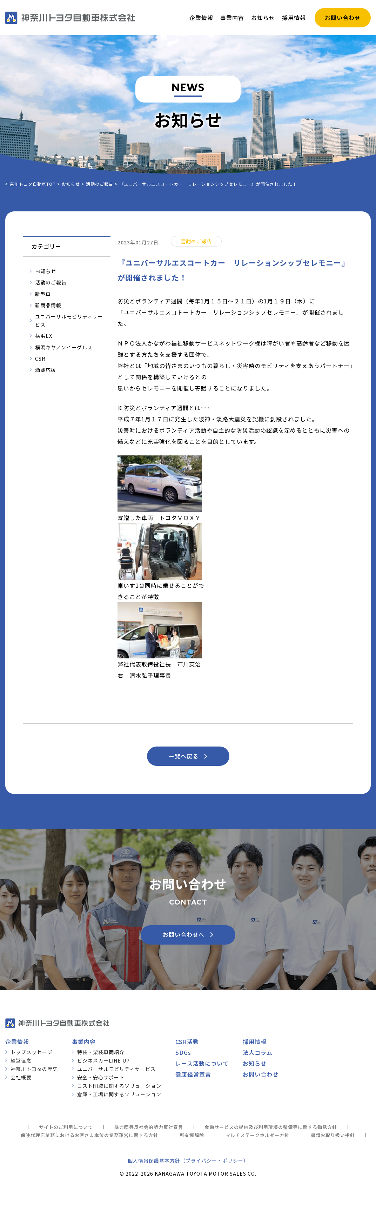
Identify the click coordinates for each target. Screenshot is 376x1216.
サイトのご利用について (66, 1127)
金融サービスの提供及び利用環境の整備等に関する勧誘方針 (270, 1127)
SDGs (183, 1052)
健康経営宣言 (193, 1074)
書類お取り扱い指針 (333, 1135)
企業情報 (17, 1041)
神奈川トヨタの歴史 (34, 1068)
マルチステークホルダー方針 (257, 1135)
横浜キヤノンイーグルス (64, 347)
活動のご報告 (51, 282)
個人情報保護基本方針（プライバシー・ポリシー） (188, 1160)
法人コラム (258, 1052)
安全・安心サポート (101, 1077)
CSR (40, 358)
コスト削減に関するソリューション (119, 1085)
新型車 (43, 293)
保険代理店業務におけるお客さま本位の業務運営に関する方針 (89, 1135)
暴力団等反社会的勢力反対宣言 (148, 1127)
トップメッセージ (32, 1052)
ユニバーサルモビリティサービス (69, 320)
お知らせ (45, 271)
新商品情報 (48, 305)
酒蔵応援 (45, 369)
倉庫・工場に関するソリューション (119, 1094)
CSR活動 (187, 1041)
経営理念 (21, 1060)
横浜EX (43, 335)
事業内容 (84, 1041)
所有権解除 (192, 1135)
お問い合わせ (260, 1074)
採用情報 (255, 1041)
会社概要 (21, 1077)
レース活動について (202, 1063)
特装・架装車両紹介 (101, 1052)
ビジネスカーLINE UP (103, 1060)
